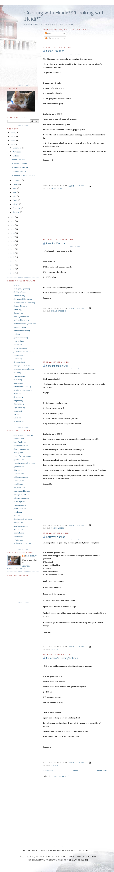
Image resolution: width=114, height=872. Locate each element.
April (15, 200)
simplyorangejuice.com (23, 519)
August (16, 184)
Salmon (55, 765)
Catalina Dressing (56, 243)
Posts (48, 33)
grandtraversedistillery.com (24, 463)
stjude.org (17, 393)
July (15, 188)
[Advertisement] (75, 214)
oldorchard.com (20, 505)
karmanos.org (19, 355)
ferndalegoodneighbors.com (25, 323)
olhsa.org (17, 372)
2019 (12, 229)
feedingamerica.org (21, 317)
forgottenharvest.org (22, 330)
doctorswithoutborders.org (24, 303)
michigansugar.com (21, 498)
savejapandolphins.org (22, 390)
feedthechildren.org (21, 320)
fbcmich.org (18, 313)
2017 (12, 237)
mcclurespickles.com (22, 491)
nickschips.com (20, 501)
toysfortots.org (19, 407)
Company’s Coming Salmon (62, 658)
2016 (12, 241)
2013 (12, 253)
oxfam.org (18, 379)
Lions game (56, 188)
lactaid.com (18, 484)
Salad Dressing (59, 311)
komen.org (18, 358)
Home (75, 770)
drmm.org (17, 309)
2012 (12, 257)
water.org (17, 418)
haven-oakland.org (21, 348)
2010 (12, 265)
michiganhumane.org (22, 365)
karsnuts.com (19, 473)
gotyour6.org (19, 341)
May (15, 196)
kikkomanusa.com (21, 477)
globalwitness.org (21, 337)
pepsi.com (18, 512)
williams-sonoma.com (22, 543)
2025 (12, 136)
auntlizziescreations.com (23, 435)
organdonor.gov (20, 376)
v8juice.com (18, 540)
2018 (12, 233)
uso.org (16, 414)
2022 (12, 217)
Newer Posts (48, 770)
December (17, 148)
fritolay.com (18, 452)
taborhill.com (19, 533)
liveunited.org (19, 362)
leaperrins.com (19, 487)
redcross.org (18, 383)
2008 (12, 273)
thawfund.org (19, 404)
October (16, 156)
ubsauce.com (19, 536)
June (15, 192)
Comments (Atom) (61, 776)
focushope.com (20, 327)
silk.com (17, 515)
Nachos (55, 649)
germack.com (19, 459)
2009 (12, 269)
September (17, 180)
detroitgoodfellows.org (23, 299)
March (16, 204)
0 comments (81, 186)
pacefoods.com (20, 508)
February (17, 208)
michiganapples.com (22, 494)
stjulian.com (18, 529)
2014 (12, 249)
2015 (12, 245)
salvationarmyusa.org (22, 386)
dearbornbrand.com (21, 449)
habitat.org (18, 344)
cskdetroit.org (19, 296)
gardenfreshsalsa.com (22, 456)
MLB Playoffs (57, 528)
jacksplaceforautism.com (24, 351)
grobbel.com (19, 466)
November (17, 152)
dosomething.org (20, 306)
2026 (12, 132)
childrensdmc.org (20, 292)
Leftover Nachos (55, 536)
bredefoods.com (20, 442)
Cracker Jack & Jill (57, 365)
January (16, 212)
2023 (12, 144)
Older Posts (102, 770)
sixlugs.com (18, 522)
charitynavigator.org (22, 289)
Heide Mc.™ (31, 556)
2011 (12, 261)
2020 (12, 225)
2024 (12, 140)
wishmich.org (19, 421)
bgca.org (17, 285)
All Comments (52, 38)
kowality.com (19, 480)
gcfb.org (17, 334)
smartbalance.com (21, 526)
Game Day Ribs (55, 50)
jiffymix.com (19, 470)
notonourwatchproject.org (24, 369)
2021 (12, 221)
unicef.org (18, 411)
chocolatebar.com (21, 445)
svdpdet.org (18, 400)
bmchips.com (19, 438)
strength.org (18, 397)
